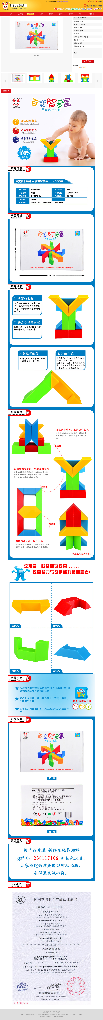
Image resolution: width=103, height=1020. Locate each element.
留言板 (71, 14)
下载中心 (81, 14)
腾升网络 (48, 1017)
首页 (11, 14)
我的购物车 (65, 1)
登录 (58, 1)
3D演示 (41, 14)
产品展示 (30, 14)
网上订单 (61, 14)
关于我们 (20, 14)
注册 (61, 1)
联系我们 (91, 14)
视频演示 (51, 14)
